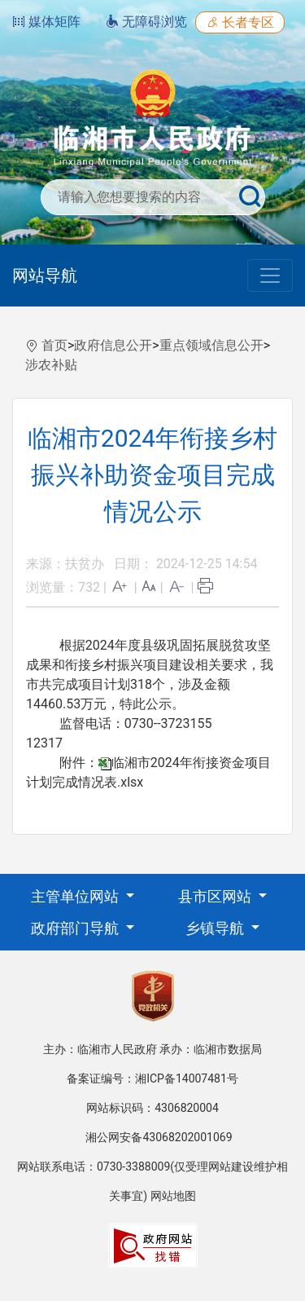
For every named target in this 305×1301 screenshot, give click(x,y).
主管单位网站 (76, 896)
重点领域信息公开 (211, 345)
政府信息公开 (113, 345)
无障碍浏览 (146, 21)
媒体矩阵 (46, 21)
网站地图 (173, 1195)
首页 (54, 345)
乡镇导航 (216, 928)
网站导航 (44, 275)
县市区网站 (216, 896)
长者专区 (240, 22)
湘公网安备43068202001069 (158, 1137)
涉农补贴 (51, 365)
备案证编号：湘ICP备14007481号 (152, 1078)
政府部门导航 (76, 928)
